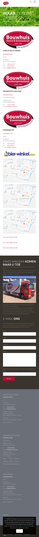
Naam (4, 330)
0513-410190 (11, 104)
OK (19, 531)
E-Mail (4, 337)
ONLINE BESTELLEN (8, 54)
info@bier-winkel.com (12, 106)
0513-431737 (11, 64)
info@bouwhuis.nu (11, 67)
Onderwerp (6, 344)
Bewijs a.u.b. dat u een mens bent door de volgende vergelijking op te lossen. (18, 369)
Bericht (5, 351)
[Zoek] (29, 1)
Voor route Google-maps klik (10, 237)
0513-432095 (10, 66)
